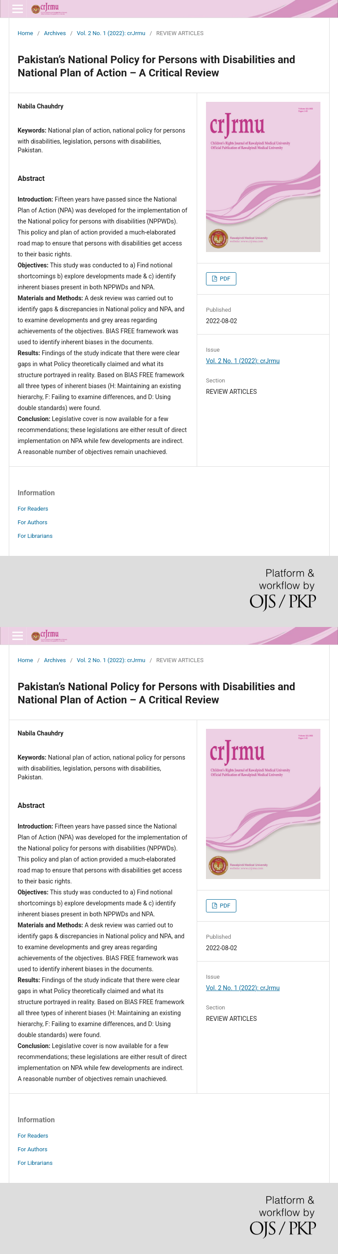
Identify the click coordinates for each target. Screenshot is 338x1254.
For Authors (33, 522)
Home (25, 33)
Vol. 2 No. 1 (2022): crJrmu (111, 33)
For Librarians (35, 536)
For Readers (33, 508)
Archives (55, 33)
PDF (224, 278)
